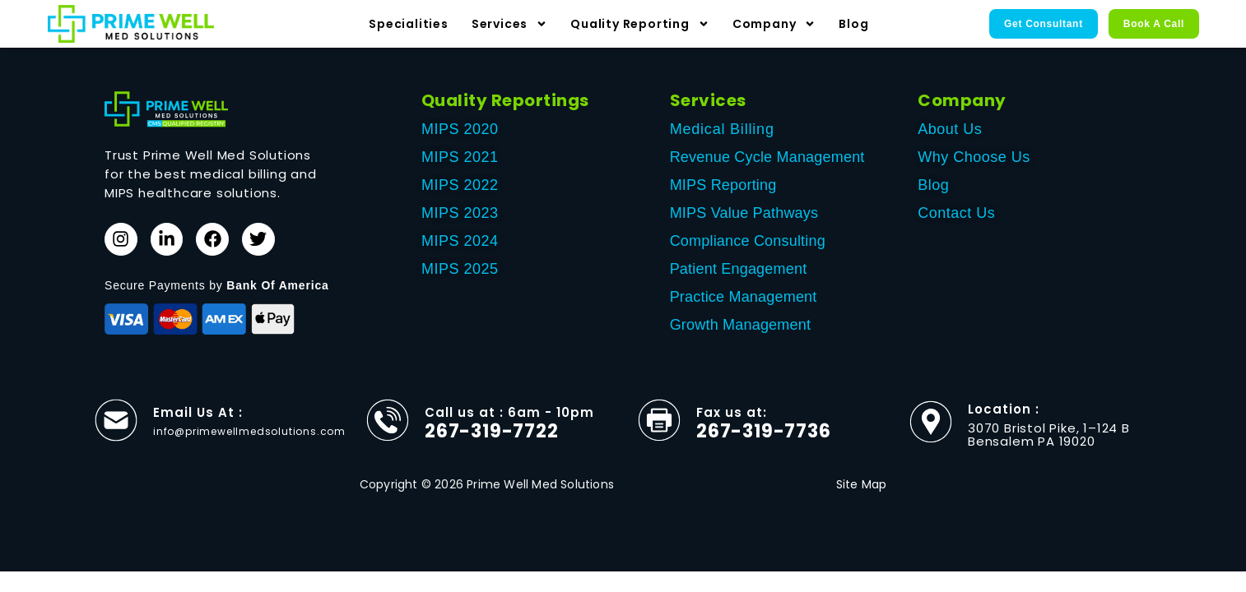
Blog (853, 24)
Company (774, 24)
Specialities (409, 24)
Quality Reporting (639, 24)
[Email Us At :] (116, 428)
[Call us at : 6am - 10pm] (387, 428)
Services (509, 24)
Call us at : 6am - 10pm (509, 420)
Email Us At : (198, 420)
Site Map (861, 492)
